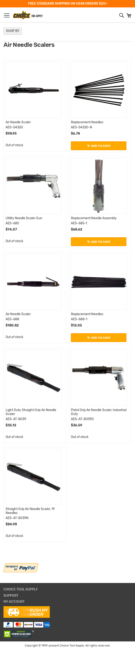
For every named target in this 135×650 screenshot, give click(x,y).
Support (10, 596)
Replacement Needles (87, 122)
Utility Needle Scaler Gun (24, 218)
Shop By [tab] (12, 31)
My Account (14, 602)
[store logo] (28, 15)
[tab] (67, 590)
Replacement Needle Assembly (94, 218)
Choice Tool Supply (20, 589)
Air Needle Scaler (18, 122)
